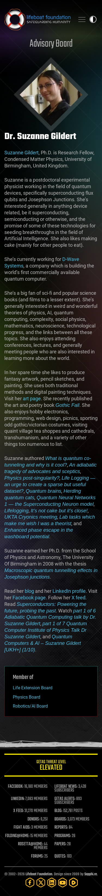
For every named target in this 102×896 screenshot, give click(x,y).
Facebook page (29, 597)
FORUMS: (37, 856)
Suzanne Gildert (21, 152)
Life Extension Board (32, 687)
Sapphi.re (90, 874)
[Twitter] (40, 882)
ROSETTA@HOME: (30, 844)
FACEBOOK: (15, 786)
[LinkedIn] (51, 882)
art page (32, 398)
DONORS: (33, 819)
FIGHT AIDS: (22, 827)
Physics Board (26, 697)
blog (29, 591)
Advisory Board (51, 44)
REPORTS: (61, 827)
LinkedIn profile (69, 591)
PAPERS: (60, 844)
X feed (78, 597)
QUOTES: (60, 856)
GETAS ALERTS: (64, 798)
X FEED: (18, 810)
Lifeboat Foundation (39, 874)
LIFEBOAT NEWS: (66, 786)
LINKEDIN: (17, 798)
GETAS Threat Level (51, 766)
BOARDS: (60, 819)
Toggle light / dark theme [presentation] (93, 19)
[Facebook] (30, 882)
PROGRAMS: (62, 836)
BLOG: (58, 810)
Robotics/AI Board (30, 706)
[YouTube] (62, 882)
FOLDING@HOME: (17, 836)
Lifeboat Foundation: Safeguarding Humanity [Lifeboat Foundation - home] (37, 19)
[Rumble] (73, 882)
